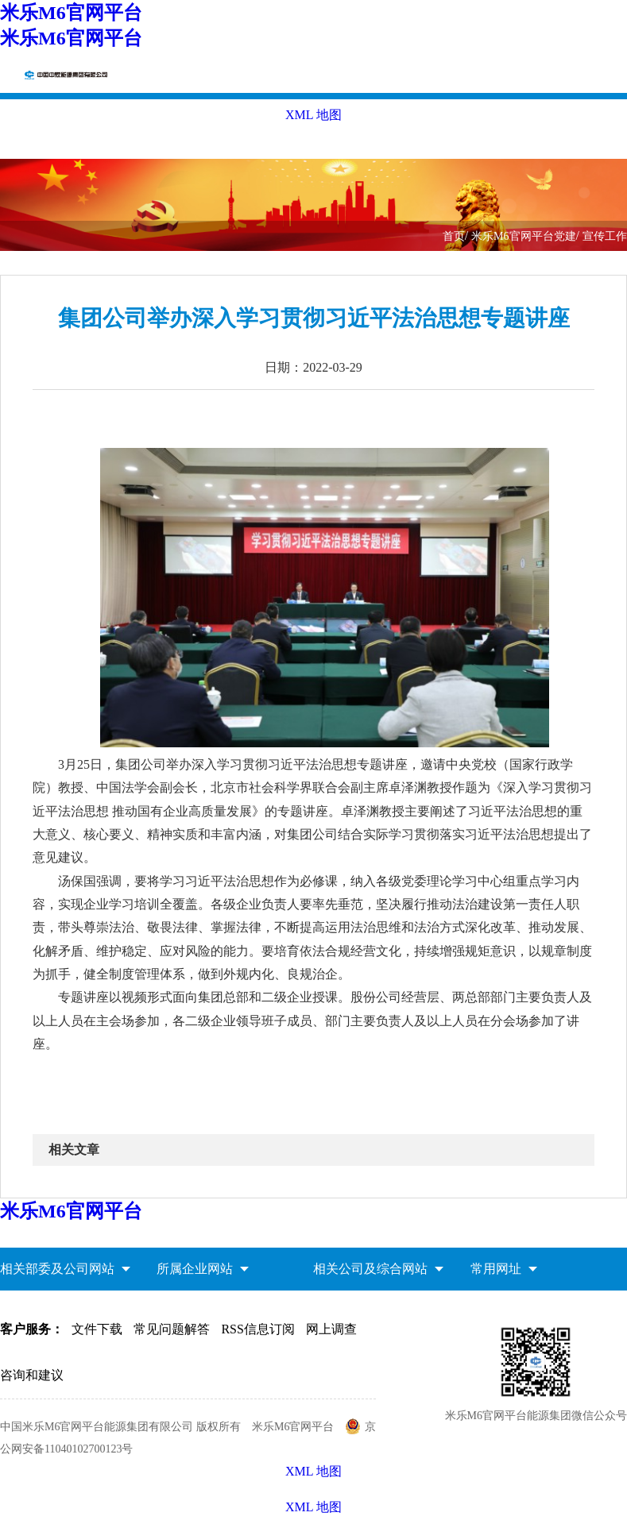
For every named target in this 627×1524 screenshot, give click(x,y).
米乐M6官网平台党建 (523, 236)
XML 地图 (313, 1507)
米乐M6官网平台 (71, 12)
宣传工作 (604, 236)
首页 (454, 236)
